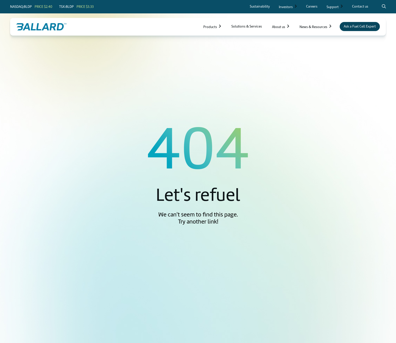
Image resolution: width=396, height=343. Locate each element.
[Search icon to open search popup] (384, 6)
